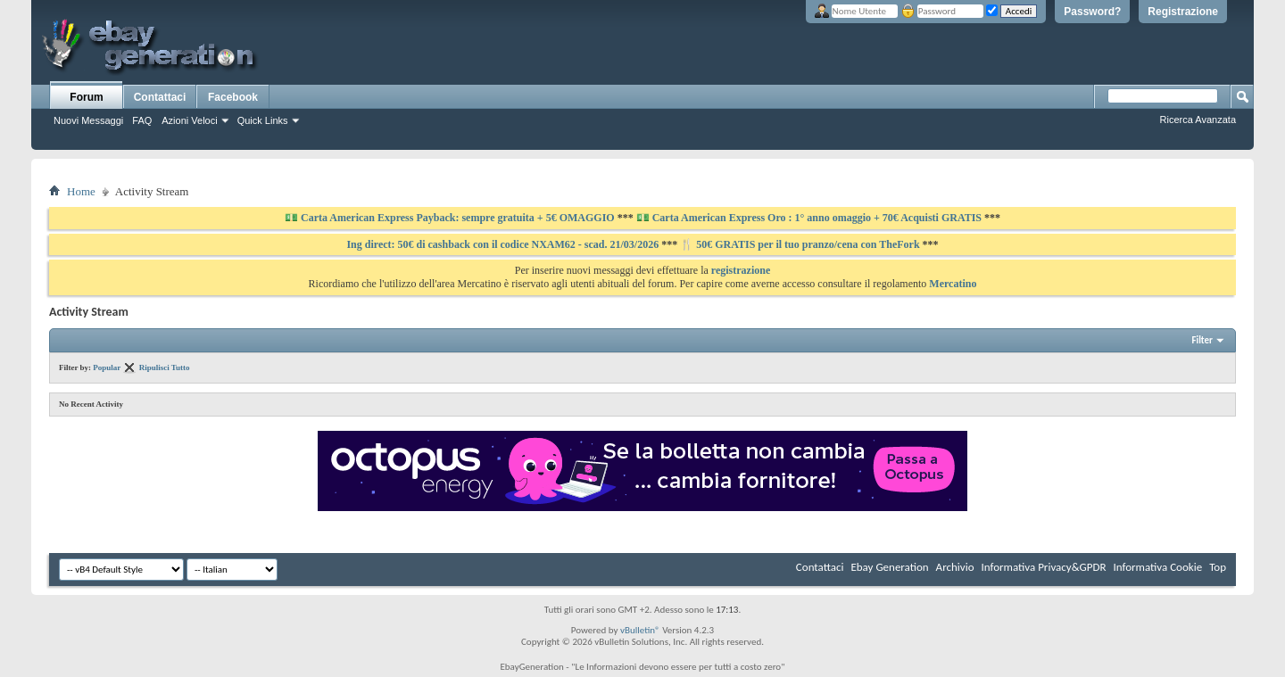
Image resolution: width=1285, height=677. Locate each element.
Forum (86, 97)
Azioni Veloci (189, 120)
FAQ (142, 120)
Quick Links (262, 120)
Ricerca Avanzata (1198, 119)
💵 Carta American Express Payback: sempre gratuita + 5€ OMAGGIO (451, 217)
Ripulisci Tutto (164, 367)
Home (81, 191)
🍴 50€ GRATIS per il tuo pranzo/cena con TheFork (801, 244)
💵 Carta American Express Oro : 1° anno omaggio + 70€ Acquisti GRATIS (809, 217)
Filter (1202, 340)
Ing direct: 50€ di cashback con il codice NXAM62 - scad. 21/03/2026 (503, 244)
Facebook (233, 97)
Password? (1092, 11)
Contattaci (160, 97)
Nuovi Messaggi (88, 120)
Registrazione (1183, 11)
